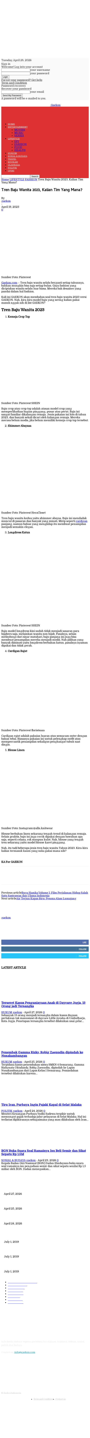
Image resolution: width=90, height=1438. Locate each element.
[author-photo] (9, 914)
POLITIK (12, 168)
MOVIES (19, 129)
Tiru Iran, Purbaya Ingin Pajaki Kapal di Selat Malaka (41, 1104)
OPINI (11, 171)
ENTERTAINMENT (18, 127)
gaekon (6, 201)
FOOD (18, 147)
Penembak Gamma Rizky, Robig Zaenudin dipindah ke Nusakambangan (45, 1203)
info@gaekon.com (24, 1352)
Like (84, 942)
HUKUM (12, 153)
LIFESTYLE (14, 138)
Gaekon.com (9, 282)
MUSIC (18, 132)
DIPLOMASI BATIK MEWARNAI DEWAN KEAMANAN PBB (37, 1266)
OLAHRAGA (14, 165)
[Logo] (25, 111)
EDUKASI (13, 162)
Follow (82, 949)
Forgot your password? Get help (21, 80)
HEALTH (20, 150)
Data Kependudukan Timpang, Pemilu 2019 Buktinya (33, 1236)
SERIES (19, 135)
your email (37, 91)
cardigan (81, 521)
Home (5, 179)
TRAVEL (12, 159)
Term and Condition (14, 83)
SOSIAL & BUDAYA (17, 156)
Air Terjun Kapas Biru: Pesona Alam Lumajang (46, 898)
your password (39, 73)
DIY (16, 141)
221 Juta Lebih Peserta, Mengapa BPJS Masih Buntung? (35, 1251)
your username (40, 70)
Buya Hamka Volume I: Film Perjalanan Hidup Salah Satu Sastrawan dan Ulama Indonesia (44, 894)
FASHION (20, 144)
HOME (11, 124)
